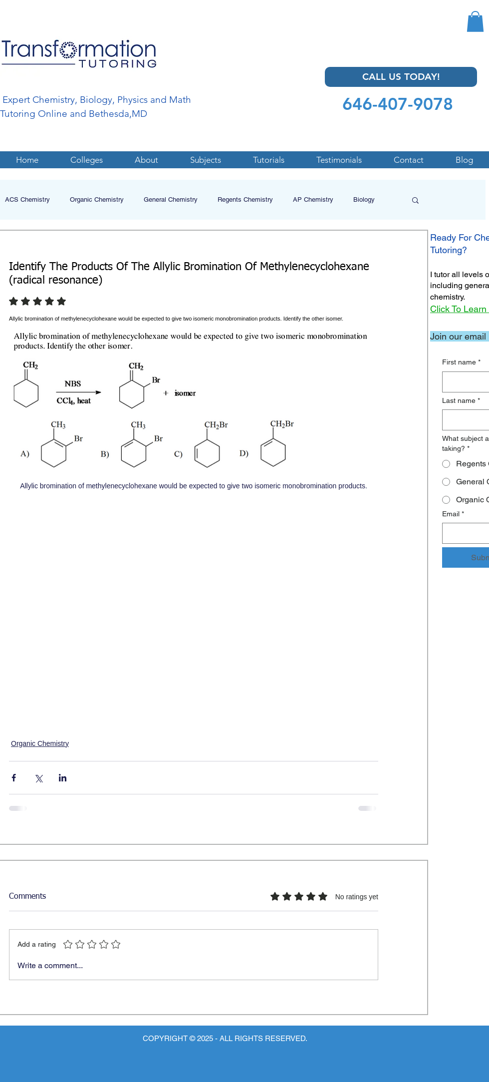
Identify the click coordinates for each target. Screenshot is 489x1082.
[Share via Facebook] (13, 777)
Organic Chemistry (97, 199)
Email (453, 514)
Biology (364, 199)
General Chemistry (171, 199)
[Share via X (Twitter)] (38, 777)
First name (461, 362)
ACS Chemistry (27, 199)
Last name (461, 401)
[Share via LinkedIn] (62, 777)
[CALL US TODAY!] (401, 77)
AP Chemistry (313, 199)
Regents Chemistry (245, 199)
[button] (475, 21)
